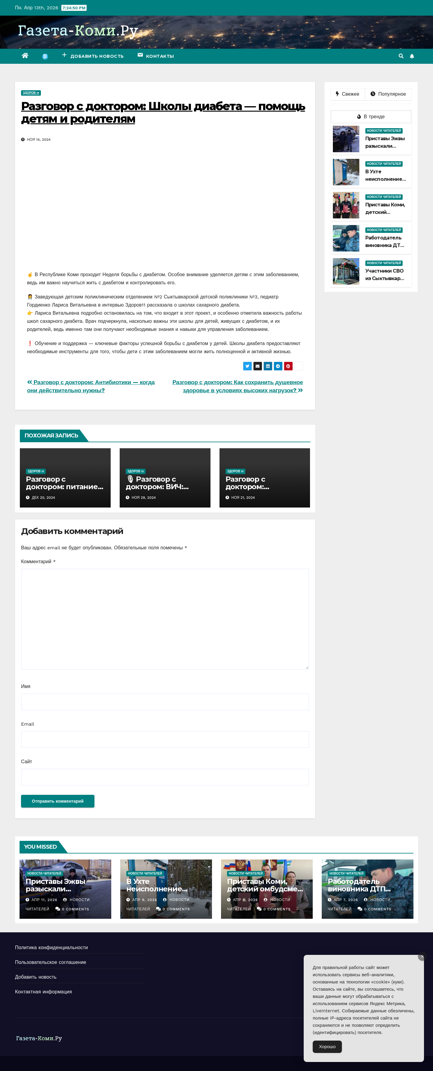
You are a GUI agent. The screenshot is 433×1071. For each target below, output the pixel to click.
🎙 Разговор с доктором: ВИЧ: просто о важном (157, 486)
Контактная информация (43, 992)
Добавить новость (36, 977)
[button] (401, 56)
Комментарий (38, 561)
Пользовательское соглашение (50, 962)
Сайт (26, 761)
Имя (25, 686)
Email (27, 724)
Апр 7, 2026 (346, 900)
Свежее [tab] (347, 94)
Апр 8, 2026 (245, 900)
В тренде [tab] (371, 116)
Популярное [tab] (388, 94)
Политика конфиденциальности (51, 947)
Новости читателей (384, 130)
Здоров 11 (31, 92)
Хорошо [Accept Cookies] (327, 1046)
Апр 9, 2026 (144, 900)
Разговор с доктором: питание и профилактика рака (65, 486)
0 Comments (75, 909)
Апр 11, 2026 (44, 900)
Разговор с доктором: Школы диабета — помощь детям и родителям (163, 112)
